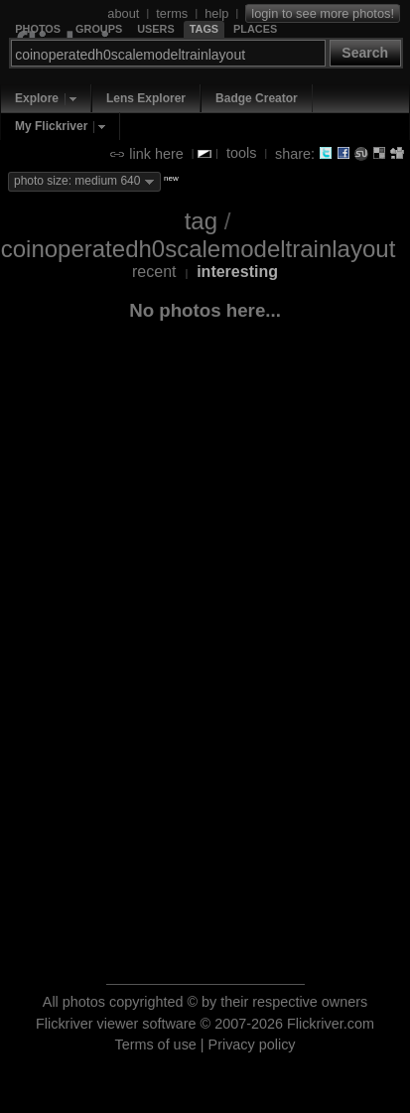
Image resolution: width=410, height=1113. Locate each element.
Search (365, 53)
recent (154, 271)
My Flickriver (51, 126)
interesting (237, 271)
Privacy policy (252, 1044)
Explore (37, 98)
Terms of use (155, 1044)
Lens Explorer (146, 98)
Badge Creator (256, 98)
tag (201, 221)
